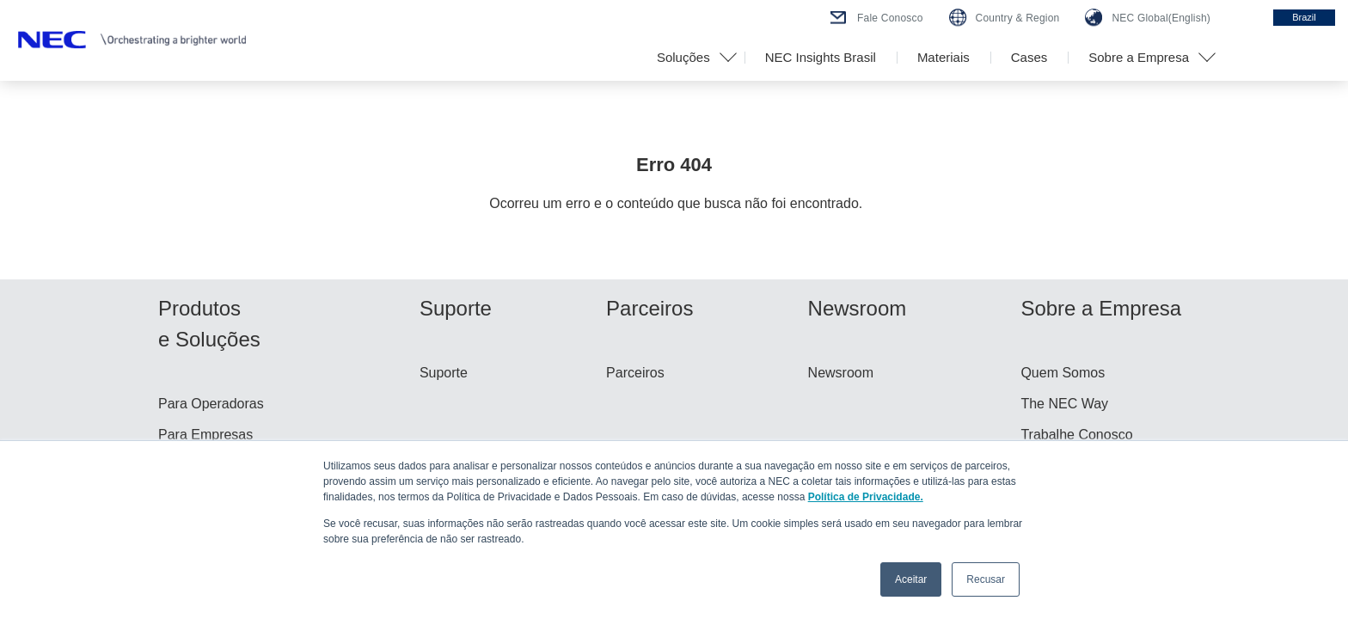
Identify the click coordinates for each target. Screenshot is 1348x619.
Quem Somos (1062, 372)
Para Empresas (205, 434)
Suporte (444, 372)
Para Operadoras (211, 403)
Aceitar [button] (911, 579)
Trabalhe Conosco (1076, 434)
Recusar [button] (985, 579)
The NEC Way (1064, 403)
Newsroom (840, 372)
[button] (690, 58)
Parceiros (635, 372)
